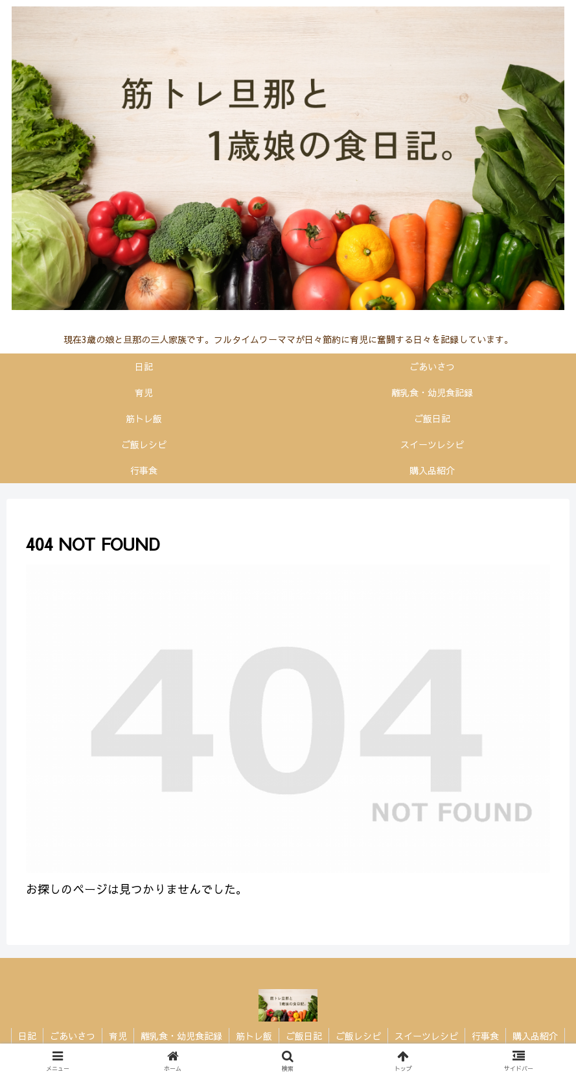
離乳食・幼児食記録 (181, 1035)
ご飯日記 (304, 1035)
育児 (118, 1035)
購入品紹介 (535, 1035)
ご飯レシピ (358, 1035)
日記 (27, 1035)
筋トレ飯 (254, 1035)
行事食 (485, 1035)
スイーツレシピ (426, 1035)
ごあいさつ (72, 1035)
